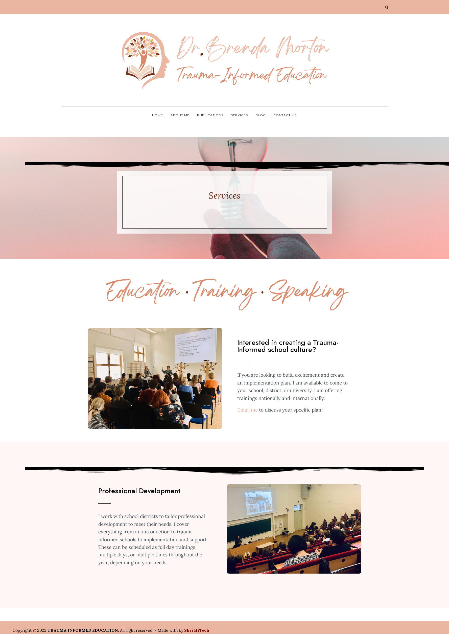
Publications (210, 115)
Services (239, 115)
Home (157, 115)
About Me (180, 115)
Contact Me (285, 115)
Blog (260, 115)
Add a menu (73, 7)
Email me (247, 410)
